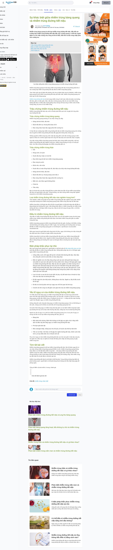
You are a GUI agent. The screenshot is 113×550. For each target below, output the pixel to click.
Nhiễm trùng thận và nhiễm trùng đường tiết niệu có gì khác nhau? (53, 442)
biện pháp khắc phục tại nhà (73, 248)
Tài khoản (14, 78)
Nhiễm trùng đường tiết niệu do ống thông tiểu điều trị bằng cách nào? (66, 536)
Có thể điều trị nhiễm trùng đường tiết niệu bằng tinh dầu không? (66, 519)
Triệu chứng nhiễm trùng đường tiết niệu (42, 45)
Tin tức (48, 10)
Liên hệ (9, 78)
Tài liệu (73, 10)
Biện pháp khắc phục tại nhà (39, 48)
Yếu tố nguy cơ (35, 50)
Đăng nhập (96, 2)
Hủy (80, 394)
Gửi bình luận (72, 394)
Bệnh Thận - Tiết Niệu (36, 10)
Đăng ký (106, 2)
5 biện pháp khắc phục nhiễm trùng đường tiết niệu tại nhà (65, 503)
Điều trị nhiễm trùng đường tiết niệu (40, 47)
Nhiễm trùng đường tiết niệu (37, 99)
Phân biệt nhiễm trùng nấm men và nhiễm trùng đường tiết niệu (52, 451)
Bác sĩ (68, 10)
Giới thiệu (3, 78)
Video (57, 10)
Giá (64, 10)
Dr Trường (46, 26)
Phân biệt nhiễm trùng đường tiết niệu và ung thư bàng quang (52, 415)
